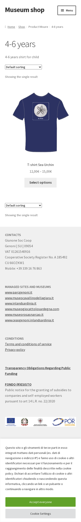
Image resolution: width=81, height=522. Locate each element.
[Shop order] (23, 67)
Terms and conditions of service (28, 344)
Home (11, 27)
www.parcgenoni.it (18, 292)
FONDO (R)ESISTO (18, 384)
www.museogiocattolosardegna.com (32, 309)
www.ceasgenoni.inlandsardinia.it (29, 320)
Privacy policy (15, 349)
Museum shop (24, 9)
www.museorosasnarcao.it (24, 314)
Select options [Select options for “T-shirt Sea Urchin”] (40, 182)
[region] (40, 480)
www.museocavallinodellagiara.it (29, 298)
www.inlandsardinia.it (21, 303)
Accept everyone (40, 502)
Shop (21, 27)
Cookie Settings (40, 514)
